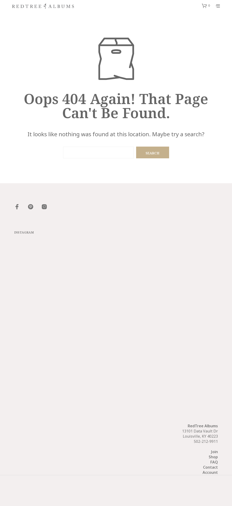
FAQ (214, 462)
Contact (210, 467)
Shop (213, 456)
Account (210, 472)
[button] (206, 5)
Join (214, 451)
